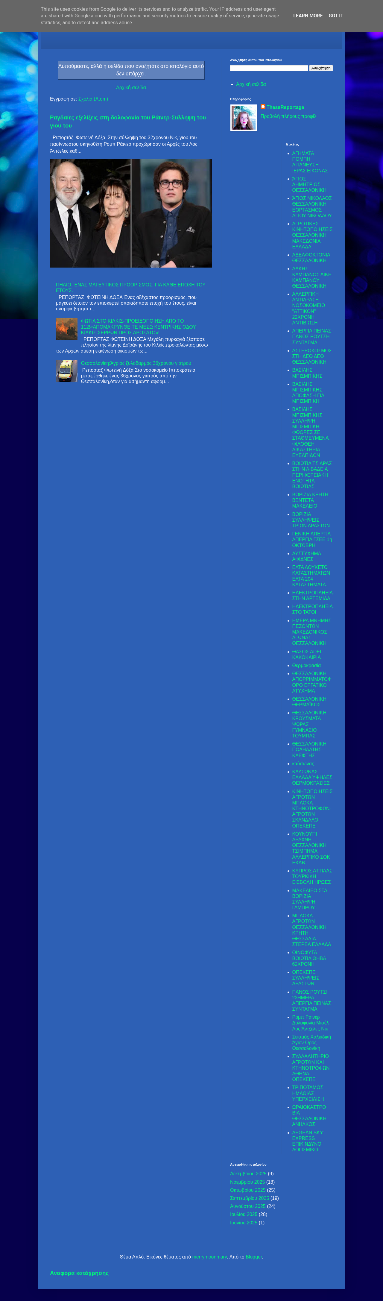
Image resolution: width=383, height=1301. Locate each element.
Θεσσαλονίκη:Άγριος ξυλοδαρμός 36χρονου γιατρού (136, 363)
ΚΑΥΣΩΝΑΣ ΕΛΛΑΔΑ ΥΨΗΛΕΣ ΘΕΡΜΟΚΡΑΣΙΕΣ (312, 777)
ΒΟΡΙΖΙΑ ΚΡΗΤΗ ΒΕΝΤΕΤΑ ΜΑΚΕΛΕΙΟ (310, 500)
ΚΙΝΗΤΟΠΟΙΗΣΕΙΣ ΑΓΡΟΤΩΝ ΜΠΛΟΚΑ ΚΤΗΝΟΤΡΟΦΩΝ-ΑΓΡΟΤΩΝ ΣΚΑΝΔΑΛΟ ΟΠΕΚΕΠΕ (312, 808)
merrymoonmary (209, 1256)
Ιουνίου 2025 (243, 1222)
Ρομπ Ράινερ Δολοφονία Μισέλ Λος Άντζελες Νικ (310, 1023)
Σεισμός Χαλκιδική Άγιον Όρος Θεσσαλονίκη (311, 1042)
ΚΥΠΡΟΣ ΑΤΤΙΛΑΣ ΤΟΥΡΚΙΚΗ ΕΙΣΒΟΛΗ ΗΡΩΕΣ (312, 876)
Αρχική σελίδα (131, 87)
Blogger (254, 1256)
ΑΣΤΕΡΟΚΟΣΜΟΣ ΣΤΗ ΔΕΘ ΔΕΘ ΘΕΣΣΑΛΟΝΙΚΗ (312, 356)
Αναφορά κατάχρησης (79, 1273)
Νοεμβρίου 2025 (247, 1182)
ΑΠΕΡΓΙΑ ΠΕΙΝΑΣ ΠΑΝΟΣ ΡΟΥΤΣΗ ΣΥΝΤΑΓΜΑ (311, 336)
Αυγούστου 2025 (248, 1206)
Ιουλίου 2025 (243, 1214)
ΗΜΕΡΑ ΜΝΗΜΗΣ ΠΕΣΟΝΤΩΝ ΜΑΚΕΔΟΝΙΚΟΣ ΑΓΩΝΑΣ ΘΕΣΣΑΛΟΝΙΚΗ (311, 632)
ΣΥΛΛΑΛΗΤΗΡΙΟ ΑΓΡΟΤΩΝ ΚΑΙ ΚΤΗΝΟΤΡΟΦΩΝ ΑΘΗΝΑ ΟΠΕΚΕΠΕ (311, 1068)
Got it (336, 16)
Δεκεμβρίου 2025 (248, 1173)
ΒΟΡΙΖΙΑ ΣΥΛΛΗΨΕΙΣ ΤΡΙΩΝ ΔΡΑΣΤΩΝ (311, 520)
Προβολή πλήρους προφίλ (289, 116)
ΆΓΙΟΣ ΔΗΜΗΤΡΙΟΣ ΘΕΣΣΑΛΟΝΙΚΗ (309, 184)
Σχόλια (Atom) (93, 98)
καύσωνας (303, 763)
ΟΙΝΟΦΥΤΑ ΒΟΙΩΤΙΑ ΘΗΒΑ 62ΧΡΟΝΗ (309, 958)
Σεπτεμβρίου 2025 (249, 1198)
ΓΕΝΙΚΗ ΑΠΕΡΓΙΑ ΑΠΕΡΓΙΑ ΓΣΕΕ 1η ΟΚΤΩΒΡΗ (312, 539)
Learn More (308, 16)
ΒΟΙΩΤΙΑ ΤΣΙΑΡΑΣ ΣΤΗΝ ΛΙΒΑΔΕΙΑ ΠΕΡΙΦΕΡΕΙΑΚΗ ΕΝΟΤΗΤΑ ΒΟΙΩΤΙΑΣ (312, 475)
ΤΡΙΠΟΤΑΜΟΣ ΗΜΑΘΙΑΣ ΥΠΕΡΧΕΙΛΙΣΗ (308, 1093)
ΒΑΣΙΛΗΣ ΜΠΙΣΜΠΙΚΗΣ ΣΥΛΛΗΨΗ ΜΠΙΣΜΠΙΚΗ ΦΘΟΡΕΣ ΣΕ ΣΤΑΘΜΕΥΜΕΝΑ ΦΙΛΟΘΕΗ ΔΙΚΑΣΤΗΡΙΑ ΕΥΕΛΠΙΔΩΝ (310, 432)
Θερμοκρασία (306, 665)
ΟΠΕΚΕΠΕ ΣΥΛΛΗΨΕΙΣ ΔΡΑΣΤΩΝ (306, 978)
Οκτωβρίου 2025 (248, 1190)
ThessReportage (285, 107)
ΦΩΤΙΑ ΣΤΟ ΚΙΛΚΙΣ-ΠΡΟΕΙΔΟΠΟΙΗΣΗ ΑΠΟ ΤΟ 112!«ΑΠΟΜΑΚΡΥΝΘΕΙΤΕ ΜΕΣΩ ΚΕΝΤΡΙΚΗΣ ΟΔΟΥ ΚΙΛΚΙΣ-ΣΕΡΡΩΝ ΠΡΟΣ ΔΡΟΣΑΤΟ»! (138, 326)
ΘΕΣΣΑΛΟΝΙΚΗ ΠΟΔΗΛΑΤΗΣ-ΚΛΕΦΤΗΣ (309, 749)
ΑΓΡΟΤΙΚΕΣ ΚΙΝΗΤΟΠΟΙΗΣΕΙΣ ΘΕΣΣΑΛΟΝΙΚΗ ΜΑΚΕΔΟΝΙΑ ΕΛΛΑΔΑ (312, 235)
